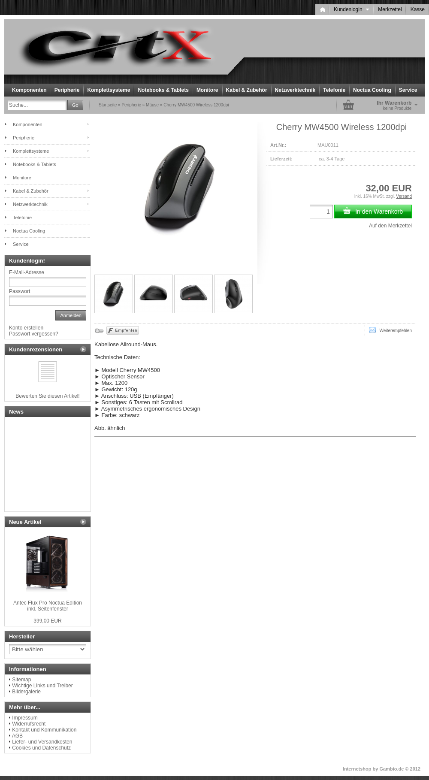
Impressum (24, 718)
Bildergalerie (26, 692)
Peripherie (67, 90)
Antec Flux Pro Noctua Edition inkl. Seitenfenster (47, 606)
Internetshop (357, 768)
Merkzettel (390, 9)
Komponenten (29, 90)
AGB (17, 736)
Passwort (19, 291)
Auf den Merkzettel (390, 226)
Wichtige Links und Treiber (42, 686)
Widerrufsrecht (28, 724)
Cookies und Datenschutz (41, 748)
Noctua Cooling (372, 90)
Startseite (108, 105)
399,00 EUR (47, 621)
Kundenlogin (351, 9)
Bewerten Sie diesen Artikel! (47, 396)
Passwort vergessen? (33, 334)
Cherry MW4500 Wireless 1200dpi (196, 105)
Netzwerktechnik (295, 90)
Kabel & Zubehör (246, 90)
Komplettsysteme (108, 90)
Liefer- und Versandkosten (42, 742)
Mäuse (152, 105)
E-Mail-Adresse (26, 272)
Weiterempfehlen (390, 330)
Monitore (207, 90)
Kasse (418, 9)
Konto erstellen (26, 328)
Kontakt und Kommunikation (44, 730)
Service (408, 90)
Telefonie (334, 90)
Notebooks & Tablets (163, 90)
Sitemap (21, 680)
